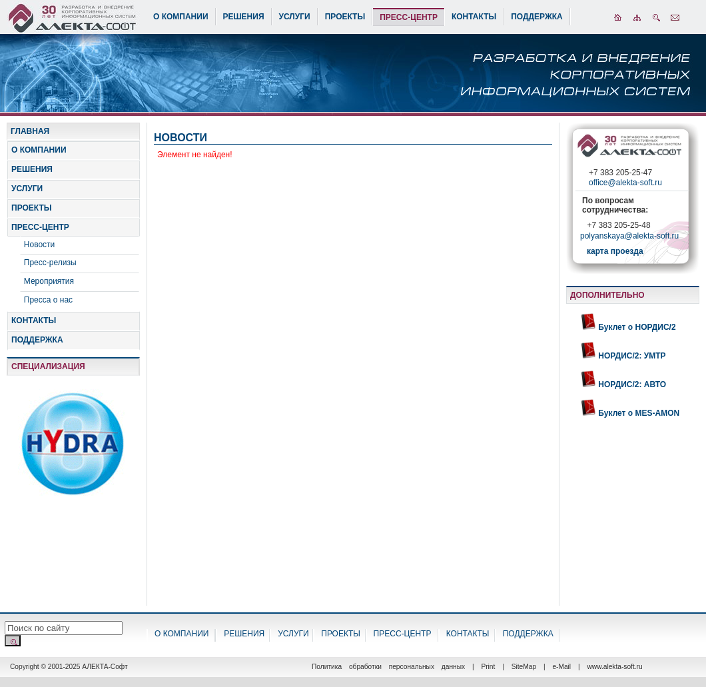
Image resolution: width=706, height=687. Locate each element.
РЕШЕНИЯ (243, 16)
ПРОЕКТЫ (345, 16)
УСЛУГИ (294, 16)
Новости (39, 244)
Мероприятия (49, 281)
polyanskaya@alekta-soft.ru (629, 237)
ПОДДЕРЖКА (537, 16)
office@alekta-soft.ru (625, 182)
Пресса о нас (48, 300)
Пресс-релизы (50, 262)
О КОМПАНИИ (180, 16)
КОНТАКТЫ (474, 16)
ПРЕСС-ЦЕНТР (409, 17)
